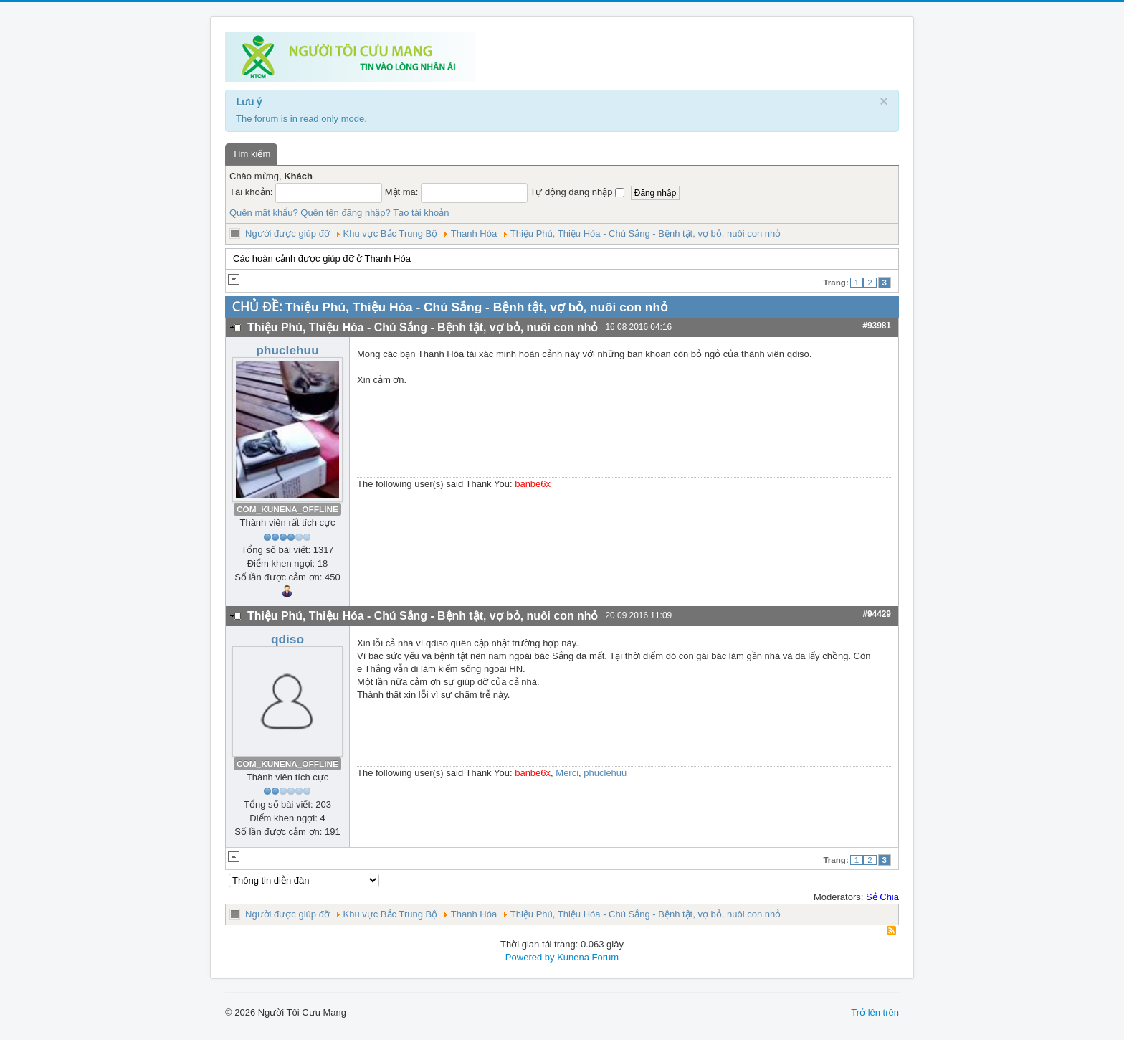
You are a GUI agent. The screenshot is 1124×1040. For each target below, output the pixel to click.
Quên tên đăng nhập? (345, 212)
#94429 (876, 614)
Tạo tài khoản (421, 212)
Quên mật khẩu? (263, 212)
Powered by (530, 957)
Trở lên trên (875, 1012)
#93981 (876, 326)
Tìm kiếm (251, 153)
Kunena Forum (588, 957)
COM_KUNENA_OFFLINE (287, 509)
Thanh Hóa (474, 233)
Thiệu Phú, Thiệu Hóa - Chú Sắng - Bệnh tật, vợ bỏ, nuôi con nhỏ (645, 233)
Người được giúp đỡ (287, 233)
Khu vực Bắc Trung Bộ (390, 233)
